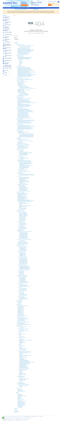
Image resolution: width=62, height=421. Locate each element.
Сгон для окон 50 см (22, 219)
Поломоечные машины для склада (23, 117)
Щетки (20, 338)
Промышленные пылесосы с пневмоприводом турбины (26, 50)
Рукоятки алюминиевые (23, 247)
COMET (6, 72)
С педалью (19, 303)
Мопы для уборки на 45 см (23, 261)
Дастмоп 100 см (22, 273)
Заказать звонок (24, 5)
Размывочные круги (8, 60)
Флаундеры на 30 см (23, 252)
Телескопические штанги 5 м (24, 235)
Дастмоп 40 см (22, 271)
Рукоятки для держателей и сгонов (23, 246)
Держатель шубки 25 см (23, 227)
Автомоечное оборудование (7, 27)
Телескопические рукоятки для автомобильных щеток (27, 88)
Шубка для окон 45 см (23, 224)
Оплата (16, 7)
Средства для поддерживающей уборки (25, 162)
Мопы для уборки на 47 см (23, 262)
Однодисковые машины (8, 34)
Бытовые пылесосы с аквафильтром (23, 78)
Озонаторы (6, 70)
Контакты (28, 7)
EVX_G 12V (21, 62)
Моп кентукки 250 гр (22, 277)
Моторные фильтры (22, 373)
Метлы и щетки (22, 292)
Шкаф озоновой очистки (21, 391)
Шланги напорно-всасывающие (24, 368)
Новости (21, 416)
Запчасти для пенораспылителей (24, 360)
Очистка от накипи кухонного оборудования (26, 152)
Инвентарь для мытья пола (8, 56)
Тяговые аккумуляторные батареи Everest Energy (25, 57)
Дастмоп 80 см (22, 272)
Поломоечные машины (8, 32)
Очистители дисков (22, 180)
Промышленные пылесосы (7, 17)
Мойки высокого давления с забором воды (24, 105)
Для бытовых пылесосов (21, 383)
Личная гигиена (20, 172)
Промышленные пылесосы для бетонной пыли (24, 51)
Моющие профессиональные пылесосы (23, 72)
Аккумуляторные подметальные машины (24, 126)
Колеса (21, 204)
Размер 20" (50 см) (20, 313)
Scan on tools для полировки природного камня (26, 136)
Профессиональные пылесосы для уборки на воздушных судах (27, 74)
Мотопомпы (19, 400)
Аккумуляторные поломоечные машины (23, 109)
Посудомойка (22, 151)
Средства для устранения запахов (24, 171)
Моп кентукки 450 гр (22, 280)
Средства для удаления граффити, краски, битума (27, 174)
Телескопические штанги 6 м (24, 236)
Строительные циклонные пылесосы (25, 47)
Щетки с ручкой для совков (23, 294)
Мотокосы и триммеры (21, 399)
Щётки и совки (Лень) (21, 291)
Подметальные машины (7, 37)
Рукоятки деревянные (23, 248)
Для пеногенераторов (21, 376)
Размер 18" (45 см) (20, 311)
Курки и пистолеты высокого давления (25, 351)
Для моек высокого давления (22, 350)
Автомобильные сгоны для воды (24, 87)
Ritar (20, 332)
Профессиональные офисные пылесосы (24, 67)
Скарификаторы (20, 405)
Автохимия (19, 176)
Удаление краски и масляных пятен (25, 166)
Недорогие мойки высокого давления (23, 104)
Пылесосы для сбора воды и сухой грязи (24, 48)
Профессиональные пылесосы (8, 22)
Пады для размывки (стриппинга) (23, 305)
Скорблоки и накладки (21, 296)
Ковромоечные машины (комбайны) (23, 145)
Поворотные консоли (21, 90)
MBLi (20, 65)
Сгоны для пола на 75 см (23, 290)
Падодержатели (22, 336)
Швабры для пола (20, 283)
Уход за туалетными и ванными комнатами (24, 160)
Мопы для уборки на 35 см (23, 259)
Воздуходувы (20, 394)
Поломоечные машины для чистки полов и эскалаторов (26, 111)
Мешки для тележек (22, 202)
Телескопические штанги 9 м (24, 237)
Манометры (21, 358)
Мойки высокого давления (7, 30)
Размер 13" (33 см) (20, 308)
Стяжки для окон (20, 229)
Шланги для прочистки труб (24, 93)
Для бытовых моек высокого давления (23, 384)
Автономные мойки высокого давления (23, 106)
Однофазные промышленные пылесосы (23, 52)
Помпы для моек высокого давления (23, 95)
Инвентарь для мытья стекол (8, 53)
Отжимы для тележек (21, 209)
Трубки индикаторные (23, 379)
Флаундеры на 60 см (23, 255)
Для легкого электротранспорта (22, 326)
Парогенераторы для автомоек (22, 81)
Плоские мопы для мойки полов (22, 257)
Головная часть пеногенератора (24, 378)
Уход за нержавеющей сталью (24, 154)
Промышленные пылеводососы (22, 53)
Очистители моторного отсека (24, 188)
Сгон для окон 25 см (22, 216)
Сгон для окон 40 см (22, 218)
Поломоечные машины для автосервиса (24, 115)
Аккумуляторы (22, 327)
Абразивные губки (22, 297)
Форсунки (21, 353)
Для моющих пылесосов (21, 345)
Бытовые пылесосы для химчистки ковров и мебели (25, 79)
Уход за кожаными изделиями (24, 167)
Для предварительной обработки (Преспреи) (26, 163)
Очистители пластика (23, 186)
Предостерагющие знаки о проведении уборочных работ (26, 200)
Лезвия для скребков (23, 241)
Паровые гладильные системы (22, 143)
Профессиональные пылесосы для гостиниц (24, 76)
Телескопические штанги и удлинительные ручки (25, 231)
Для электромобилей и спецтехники (23, 328)
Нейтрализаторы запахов (23, 169)
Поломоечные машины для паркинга (23, 116)
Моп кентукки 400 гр (22, 279)
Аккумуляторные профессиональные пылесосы (25, 73)
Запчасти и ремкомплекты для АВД (25, 363)
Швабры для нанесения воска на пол (25, 286)
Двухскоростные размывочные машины (23, 121)
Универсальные (20, 131)
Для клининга (20, 389)
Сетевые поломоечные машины (22, 108)
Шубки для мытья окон (21, 221)
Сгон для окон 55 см (22, 220)
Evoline (17, 393)
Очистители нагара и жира (23, 153)
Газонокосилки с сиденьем (22, 395)
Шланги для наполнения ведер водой (25, 205)
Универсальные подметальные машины (23, 125)
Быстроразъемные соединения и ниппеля (26, 355)
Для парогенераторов (21, 382)
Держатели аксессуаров (23, 206)
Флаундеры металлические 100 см (25, 268)
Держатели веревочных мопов (22, 275)
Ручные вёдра (20, 195)
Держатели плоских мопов (22, 251)
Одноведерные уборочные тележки (23, 193)
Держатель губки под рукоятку (24, 298)
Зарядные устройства (21, 331)
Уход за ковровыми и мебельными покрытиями (24, 161)
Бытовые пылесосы (8, 24)
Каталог (9, 7)
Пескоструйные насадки (23, 359)
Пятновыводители (22, 164)
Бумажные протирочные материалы (23, 317)
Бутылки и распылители (21, 323)
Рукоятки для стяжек (21, 230)
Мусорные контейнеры (8, 58)
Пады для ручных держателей (22, 315)
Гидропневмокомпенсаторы (24, 357)
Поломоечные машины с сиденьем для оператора (25, 110)
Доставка (12, 7)
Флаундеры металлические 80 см (24, 267)
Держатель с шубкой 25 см (23, 213)
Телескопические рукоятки (23, 249)
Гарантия (19, 7)
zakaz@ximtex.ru (34, 2)
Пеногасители (22, 168)
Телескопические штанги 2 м (24, 233)
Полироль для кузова (23, 183)
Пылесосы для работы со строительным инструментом (26, 45)
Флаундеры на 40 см (23, 253)
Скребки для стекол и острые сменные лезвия (24, 239)
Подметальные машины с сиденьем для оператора (25, 128)
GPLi (20, 64)
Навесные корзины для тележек (24, 203)
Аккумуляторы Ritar (21, 56)
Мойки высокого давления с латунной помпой (24, 98)
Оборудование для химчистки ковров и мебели (7, 45)
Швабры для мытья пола (23, 284)
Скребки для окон (22, 240)
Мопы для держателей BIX (23, 281)
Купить (50, 4)
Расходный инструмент (21, 132)
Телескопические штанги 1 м (24, 232)
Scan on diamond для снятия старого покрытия (26, 134)
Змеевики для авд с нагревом (24, 367)
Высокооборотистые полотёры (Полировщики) (24, 122)
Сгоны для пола (20, 287)
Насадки (21, 347)
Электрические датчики (23, 366)
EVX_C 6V (21, 61)
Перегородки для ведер (23, 208)
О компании (5, 7)
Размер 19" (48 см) (20, 312)
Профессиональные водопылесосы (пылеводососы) (25, 75)
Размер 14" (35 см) (20, 309)
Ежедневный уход (22, 157)
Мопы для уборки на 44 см (23, 260)
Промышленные (20, 390)
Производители (23, 7)
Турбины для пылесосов (23, 374)
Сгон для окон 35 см (22, 217)
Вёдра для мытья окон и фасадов (23, 242)
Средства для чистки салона (24, 187)
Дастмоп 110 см (22, 274)
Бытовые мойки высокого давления (23, 100)
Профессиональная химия (8, 48)
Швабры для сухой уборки (23, 285)
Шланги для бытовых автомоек (24, 385)
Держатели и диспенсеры (21, 318)
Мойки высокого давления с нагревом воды (24, 101)
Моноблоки (19, 103)
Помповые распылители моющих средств (24, 324)
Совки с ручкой (22, 293)
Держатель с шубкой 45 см (23, 215)
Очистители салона (22, 179)
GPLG (20, 63)
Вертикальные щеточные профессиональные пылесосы (26, 70)
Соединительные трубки (23, 348)
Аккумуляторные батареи (7, 20)
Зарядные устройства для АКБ (24, 330)
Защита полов (22, 158)
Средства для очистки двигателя (24, 178)
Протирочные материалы (7, 63)
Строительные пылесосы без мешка (25, 46)
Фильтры (21, 354)
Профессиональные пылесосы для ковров (24, 68)
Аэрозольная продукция (21, 185)
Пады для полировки (21, 307)
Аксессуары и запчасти (23, 256)
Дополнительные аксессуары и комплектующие (25, 201)
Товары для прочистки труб (22, 92)
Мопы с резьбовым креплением (24, 282)
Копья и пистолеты (22, 380)
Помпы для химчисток (23, 349)
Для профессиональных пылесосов (23, 369)
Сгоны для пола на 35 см (23, 288)
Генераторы (19, 396)
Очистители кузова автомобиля (24, 181)
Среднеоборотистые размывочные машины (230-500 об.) (26, 120)
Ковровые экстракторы (21, 146)
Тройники (21, 356)
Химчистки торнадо (21, 82)
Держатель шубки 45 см (23, 228)
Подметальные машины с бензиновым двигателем (25, 127)
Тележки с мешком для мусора (22, 198)
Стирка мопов (20, 300)
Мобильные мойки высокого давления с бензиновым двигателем (27, 102)
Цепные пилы (20, 407)
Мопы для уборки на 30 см (23, 258)
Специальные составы (23, 189)
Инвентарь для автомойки (21, 85)
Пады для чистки (20, 306)
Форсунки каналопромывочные (24, 94)
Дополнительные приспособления (23, 243)
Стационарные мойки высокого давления (24, 99)
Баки (20, 335)
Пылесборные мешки (23, 370)
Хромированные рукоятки (23, 250)
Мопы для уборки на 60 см (23, 263)
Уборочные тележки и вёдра (8, 51)
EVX (20, 60)
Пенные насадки (20, 83)
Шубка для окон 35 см (23, 223)
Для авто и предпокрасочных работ (23, 319)
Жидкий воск (21, 182)
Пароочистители (20, 142)
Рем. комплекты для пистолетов (24, 361)
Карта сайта (41, 416)
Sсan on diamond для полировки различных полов (27, 135)
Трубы (20, 372)
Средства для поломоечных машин (23, 184)
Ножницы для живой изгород (22, 401)
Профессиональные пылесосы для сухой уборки (25, 69)
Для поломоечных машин (21, 337)
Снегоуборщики (20, 406)
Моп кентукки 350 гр (22, 278)
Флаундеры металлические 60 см (24, 266)
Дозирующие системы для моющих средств (8, 66)
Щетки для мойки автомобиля (24, 86)
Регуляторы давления (23, 364)
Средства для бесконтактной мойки (25, 177)
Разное (21, 344)
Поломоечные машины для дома (22, 112)
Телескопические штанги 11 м (24, 238)
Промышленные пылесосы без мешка (23, 54)
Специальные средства (21, 173)
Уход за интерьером (21, 159)
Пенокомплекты (20, 84)
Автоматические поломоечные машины (23, 113)
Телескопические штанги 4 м (24, 234)
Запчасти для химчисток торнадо (24, 362)
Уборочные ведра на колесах (22, 194)
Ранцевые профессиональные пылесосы (24, 71)
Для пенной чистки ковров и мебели (23, 147)
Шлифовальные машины (7, 40)
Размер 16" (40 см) (20, 310)
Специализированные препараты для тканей (26, 165)
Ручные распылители (21, 89)
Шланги (21, 343)
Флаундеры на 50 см (23, 254)
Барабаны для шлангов (21, 91)
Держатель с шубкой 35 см (23, 214)
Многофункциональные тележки (22, 197)
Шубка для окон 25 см (23, 222)
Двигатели (19, 397)
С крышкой (19, 302)
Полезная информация (26, 416)
